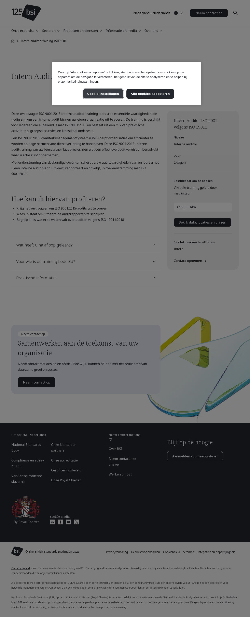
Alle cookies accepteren (150, 93)
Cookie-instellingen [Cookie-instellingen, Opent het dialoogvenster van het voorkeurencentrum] (103, 93)
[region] (126, 83)
